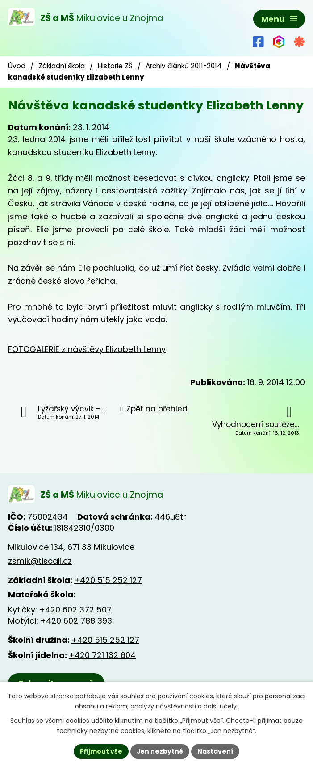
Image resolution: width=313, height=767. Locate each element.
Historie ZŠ (115, 66)
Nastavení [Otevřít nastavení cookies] (216, 750)
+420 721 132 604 (102, 656)
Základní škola (61, 66)
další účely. (221, 706)
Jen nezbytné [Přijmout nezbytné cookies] (160, 750)
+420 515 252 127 (108, 580)
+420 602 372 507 (75, 610)
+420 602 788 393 (76, 621)
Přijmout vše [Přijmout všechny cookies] (101, 750)
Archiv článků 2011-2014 (184, 66)
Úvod (16, 66)
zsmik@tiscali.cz (40, 561)
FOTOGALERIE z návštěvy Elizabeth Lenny (87, 349)
